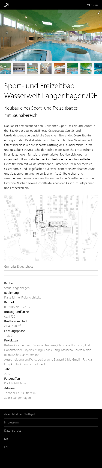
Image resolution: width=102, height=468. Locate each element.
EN (6, 447)
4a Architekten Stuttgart (19, 414)
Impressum (11, 422)
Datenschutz (12, 430)
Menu (92, 5)
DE (6, 439)
